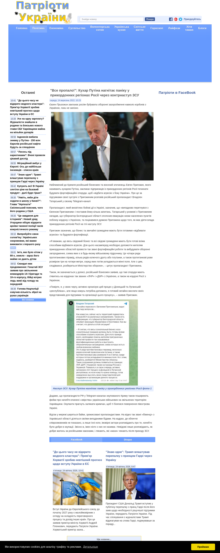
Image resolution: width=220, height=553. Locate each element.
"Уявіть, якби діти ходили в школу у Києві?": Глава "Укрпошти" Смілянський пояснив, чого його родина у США (26, 204)
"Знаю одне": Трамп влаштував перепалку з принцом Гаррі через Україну (27, 178)
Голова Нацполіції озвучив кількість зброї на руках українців (25, 292)
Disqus (128, 439)
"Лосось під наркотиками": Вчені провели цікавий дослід (27, 155)
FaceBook (76, 439)
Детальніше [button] (90, 546)
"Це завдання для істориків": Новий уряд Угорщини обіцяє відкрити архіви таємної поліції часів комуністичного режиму (26, 222)
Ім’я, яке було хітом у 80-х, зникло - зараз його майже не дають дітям (26, 255)
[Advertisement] (110, 58)
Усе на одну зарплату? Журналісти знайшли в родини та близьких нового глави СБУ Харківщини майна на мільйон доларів (27, 125)
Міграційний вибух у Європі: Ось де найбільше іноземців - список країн (25, 166)
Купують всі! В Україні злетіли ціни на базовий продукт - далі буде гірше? (27, 189)
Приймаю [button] (203, 546)
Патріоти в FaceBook (177, 92)
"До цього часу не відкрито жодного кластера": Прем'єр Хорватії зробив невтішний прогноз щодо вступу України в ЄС (27, 107)
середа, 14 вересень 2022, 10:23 (65, 100)
